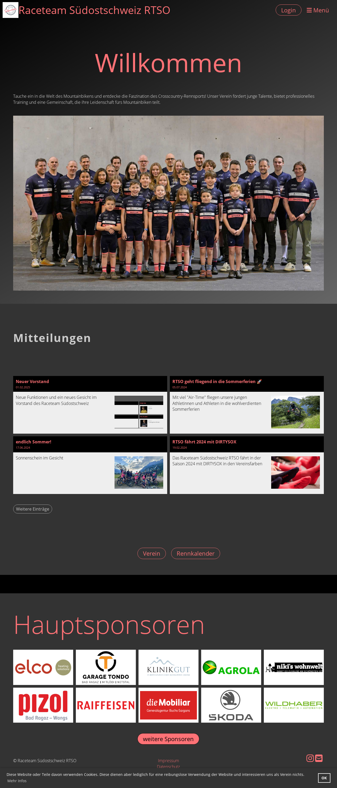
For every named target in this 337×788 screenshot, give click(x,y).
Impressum (168, 760)
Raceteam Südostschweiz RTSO (94, 10)
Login (288, 10)
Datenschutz (168, 767)
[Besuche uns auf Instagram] (310, 758)
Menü (318, 10)
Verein (151, 553)
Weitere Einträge (32, 509)
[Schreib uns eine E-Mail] (319, 758)
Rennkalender (196, 553)
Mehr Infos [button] (17, 780)
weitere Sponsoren (168, 739)
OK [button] (324, 777)
